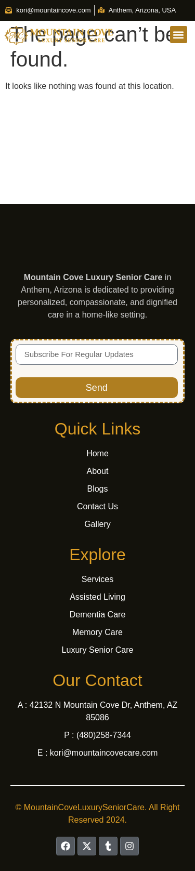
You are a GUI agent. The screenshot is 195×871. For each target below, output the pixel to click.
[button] (178, 34)
